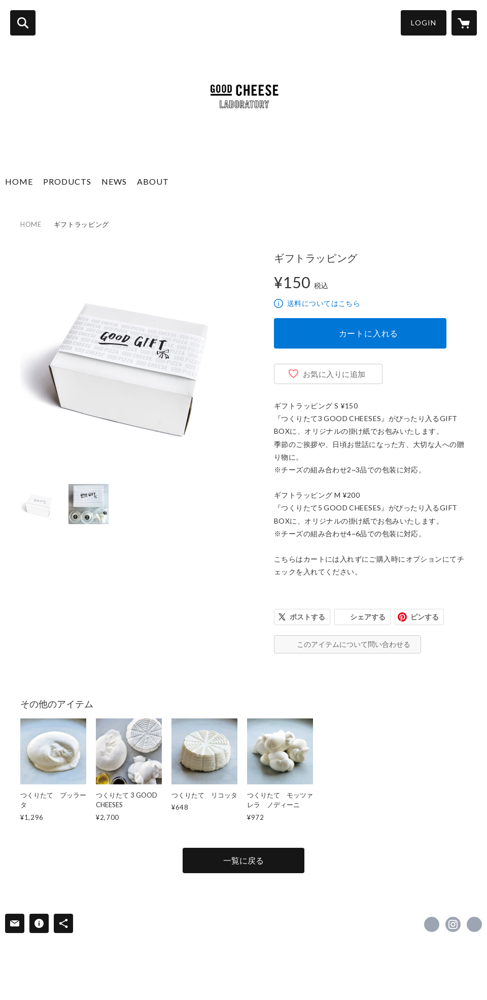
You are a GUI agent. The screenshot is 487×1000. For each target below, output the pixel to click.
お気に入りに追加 (334, 373)
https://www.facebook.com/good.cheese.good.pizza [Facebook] (431, 924)
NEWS (114, 181)
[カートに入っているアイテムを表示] (464, 23)
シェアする (368, 616)
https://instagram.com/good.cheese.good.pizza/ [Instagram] (453, 924)
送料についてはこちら (323, 303)
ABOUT (153, 181)
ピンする (424, 616)
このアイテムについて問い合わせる (353, 644)
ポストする (307, 616)
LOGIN (423, 22)
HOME (19, 181)
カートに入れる (369, 333)
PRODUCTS (67, 181)
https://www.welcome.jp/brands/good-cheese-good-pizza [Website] (474, 924)
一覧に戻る (243, 860)
